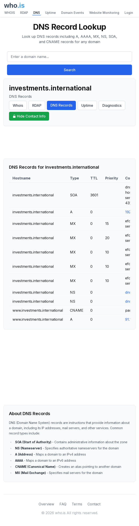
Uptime (50, 12)
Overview (46, 504)
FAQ (62, 504)
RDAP (24, 12)
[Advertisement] (69, 142)
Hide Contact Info (29, 116)
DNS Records (61, 105)
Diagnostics (111, 105)
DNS (36, 12)
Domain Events (72, 12)
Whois (18, 105)
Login (129, 12)
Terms (77, 504)
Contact (93, 504)
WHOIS (9, 12)
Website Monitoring (104, 12)
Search (69, 70)
